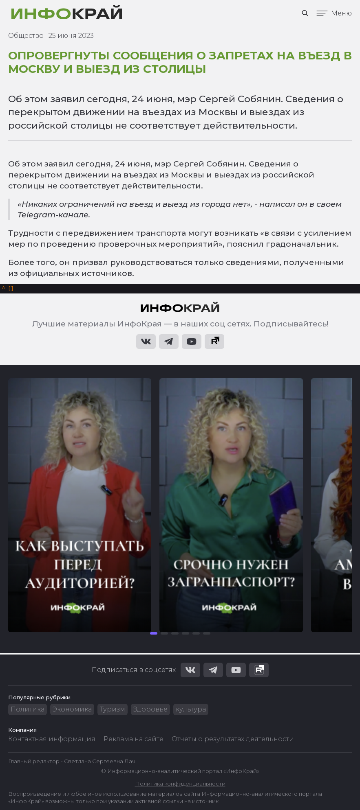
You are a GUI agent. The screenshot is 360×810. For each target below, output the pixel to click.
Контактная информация (51, 739)
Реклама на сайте (133, 739)
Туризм (112, 709)
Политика (27, 709)
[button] (153, 634)
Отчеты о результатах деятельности (233, 739)
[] (8, 289)
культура (191, 709)
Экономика (72, 709)
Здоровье (150, 709)
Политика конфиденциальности (180, 783)
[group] (79, 506)
